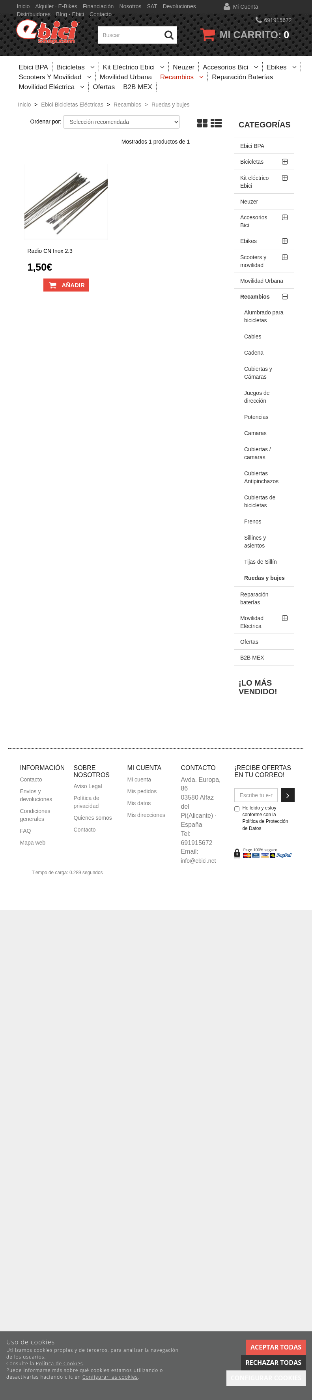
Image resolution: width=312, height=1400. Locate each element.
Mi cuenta (245, 7)
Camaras (255, 433)
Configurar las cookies (110, 1377)
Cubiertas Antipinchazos (261, 477)
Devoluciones (179, 6)
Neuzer (183, 67)
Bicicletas (75, 67)
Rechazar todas (273, 1362)
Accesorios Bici (230, 67)
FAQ (25, 831)
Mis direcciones (146, 815)
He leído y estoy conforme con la (261, 818)
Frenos (253, 521)
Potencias (256, 417)
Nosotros (130, 6)
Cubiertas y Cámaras (258, 373)
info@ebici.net (198, 861)
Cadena (253, 353)
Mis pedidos (142, 791)
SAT (152, 6)
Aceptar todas (275, 1347)
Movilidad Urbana (126, 77)
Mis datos (139, 803)
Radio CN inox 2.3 (50, 251)
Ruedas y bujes (264, 578)
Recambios (182, 77)
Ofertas (104, 87)
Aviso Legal (87, 786)
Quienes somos (92, 818)
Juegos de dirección (257, 397)
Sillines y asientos (255, 542)
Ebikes (282, 67)
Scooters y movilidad (55, 77)
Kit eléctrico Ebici (134, 67)
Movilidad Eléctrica (52, 87)
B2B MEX (137, 87)
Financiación (98, 6)
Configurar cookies (266, 1378)
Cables (253, 336)
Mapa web (33, 842)
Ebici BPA (33, 67)
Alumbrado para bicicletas (264, 316)
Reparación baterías (242, 77)
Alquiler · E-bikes (56, 6)
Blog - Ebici (70, 14)
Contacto (101, 14)
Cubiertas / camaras (257, 453)
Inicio (23, 6)
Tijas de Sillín (260, 562)
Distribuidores (34, 14)
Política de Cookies (59, 1363)
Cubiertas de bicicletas (259, 501)
